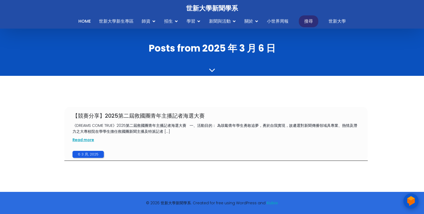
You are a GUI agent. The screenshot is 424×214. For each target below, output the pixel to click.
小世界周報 (278, 21)
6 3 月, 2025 (88, 154)
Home (84, 21)
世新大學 (337, 21)
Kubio (272, 203)
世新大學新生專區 (116, 21)
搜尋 (308, 21)
